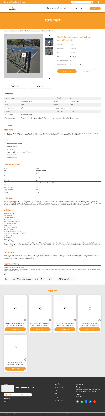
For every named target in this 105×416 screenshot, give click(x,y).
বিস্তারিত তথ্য (15, 86)
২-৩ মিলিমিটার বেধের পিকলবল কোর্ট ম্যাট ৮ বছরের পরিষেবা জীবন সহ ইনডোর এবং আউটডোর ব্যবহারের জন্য (15, 324)
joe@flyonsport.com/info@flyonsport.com (17, 395)
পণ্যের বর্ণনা (39, 86)
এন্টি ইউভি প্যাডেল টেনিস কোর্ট (65, 279)
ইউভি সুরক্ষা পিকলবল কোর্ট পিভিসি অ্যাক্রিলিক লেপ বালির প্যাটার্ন (64, 324)
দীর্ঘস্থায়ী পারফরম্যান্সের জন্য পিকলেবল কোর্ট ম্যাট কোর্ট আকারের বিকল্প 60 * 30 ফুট (89, 324)
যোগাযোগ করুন (83, 8)
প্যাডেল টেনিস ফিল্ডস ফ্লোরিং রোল (21, 279)
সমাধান (76, 8)
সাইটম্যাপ (15, 414)
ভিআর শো (66, 8)
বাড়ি (47, 8)
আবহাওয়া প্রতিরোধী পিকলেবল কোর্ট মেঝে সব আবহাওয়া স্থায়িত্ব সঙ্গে (40, 324)
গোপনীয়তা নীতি (8, 414)
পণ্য (61, 8)
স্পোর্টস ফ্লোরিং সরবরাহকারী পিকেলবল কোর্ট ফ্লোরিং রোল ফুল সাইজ (15, 364)
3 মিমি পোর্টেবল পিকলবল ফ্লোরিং (44, 279)
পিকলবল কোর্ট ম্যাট (18, 31)
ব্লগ (71, 8)
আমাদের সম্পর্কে (54, 8)
